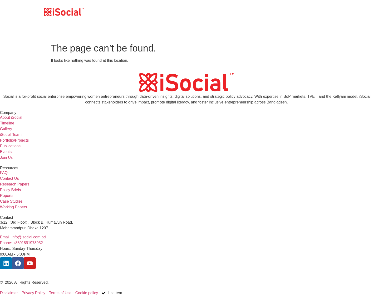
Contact (313, 12)
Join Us (293, 12)
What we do (269, 12)
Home (217, 12)
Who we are (240, 12)
